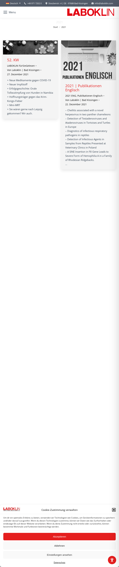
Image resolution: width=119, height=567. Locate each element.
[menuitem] (13, 3)
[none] (13, 3)
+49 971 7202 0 (34, 3)
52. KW (13, 59)
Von (23, 70)
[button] (114, 510)
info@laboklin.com (102, 3)
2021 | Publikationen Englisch (83, 87)
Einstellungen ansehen (59, 554)
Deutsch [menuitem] (14, 3)
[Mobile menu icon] (9, 12)
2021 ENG (70, 95)
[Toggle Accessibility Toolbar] (112, 560)
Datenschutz (59, 562)
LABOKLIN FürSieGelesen (21, 65)
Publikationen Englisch (90, 95)
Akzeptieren (59, 536)
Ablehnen (59, 545)
